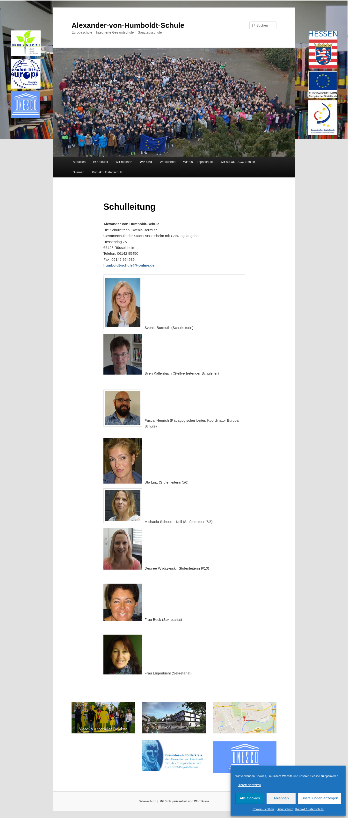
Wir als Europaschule (198, 162)
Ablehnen (281, 798)
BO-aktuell (100, 162)
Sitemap (78, 172)
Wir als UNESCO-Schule (237, 162)
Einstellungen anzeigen (319, 798)
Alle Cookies (250, 798)
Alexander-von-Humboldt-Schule (128, 25)
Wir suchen (167, 162)
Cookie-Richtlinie (263, 809)
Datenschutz (285, 809)
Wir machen (124, 162)
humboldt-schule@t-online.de (128, 265)
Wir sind (146, 162)
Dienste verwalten (249, 785)
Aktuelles (79, 162)
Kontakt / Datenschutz (309, 809)
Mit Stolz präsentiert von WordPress (184, 801)
